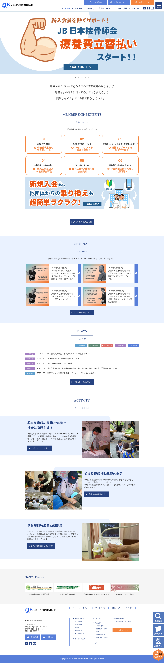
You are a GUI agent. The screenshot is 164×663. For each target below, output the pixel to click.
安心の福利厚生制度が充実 (42, 546)
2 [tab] (78, 78)
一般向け (121, 345)
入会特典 (79, 622)
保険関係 (82, 345)
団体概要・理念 (101, 629)
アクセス (129, 608)
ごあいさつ (100, 626)
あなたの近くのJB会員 (82, 222)
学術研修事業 (100, 635)
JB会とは (98, 623)
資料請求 (32, 637)
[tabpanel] (82, 43)
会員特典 (79, 624)
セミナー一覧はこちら (82, 312)
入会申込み (96, 2)
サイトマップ (100, 608)
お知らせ (78, 8)
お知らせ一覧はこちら (82, 382)
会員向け (134, 345)
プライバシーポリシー (81, 608)
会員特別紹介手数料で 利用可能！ (121, 170)
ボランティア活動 (40, 448)
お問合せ (48, 637)
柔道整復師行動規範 (97, 494)
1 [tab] (75, 78)
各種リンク (115, 608)
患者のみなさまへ (119, 2)
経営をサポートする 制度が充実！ (122, 149)
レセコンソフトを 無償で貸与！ (83, 149)
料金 (77, 627)
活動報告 (95, 345)
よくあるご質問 (120, 8)
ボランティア (107, 345)
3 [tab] (82, 78)
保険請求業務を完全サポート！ (45, 149)
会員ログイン (142, 2)
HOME (67, 8)
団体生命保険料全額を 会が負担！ (83, 170)
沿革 (97, 632)
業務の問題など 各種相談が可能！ (45, 170)
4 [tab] (85, 78)
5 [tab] (89, 78)
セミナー (135, 8)
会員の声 (79, 630)
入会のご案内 (79, 619)
